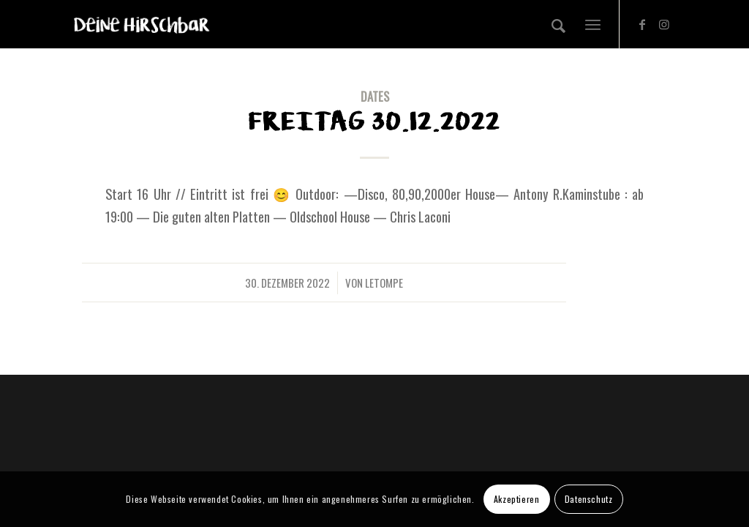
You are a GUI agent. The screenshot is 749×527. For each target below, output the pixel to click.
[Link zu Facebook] (642, 23)
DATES (375, 96)
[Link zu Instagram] (664, 23)
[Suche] (558, 24)
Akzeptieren (517, 499)
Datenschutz (589, 499)
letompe (384, 282)
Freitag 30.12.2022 (374, 122)
